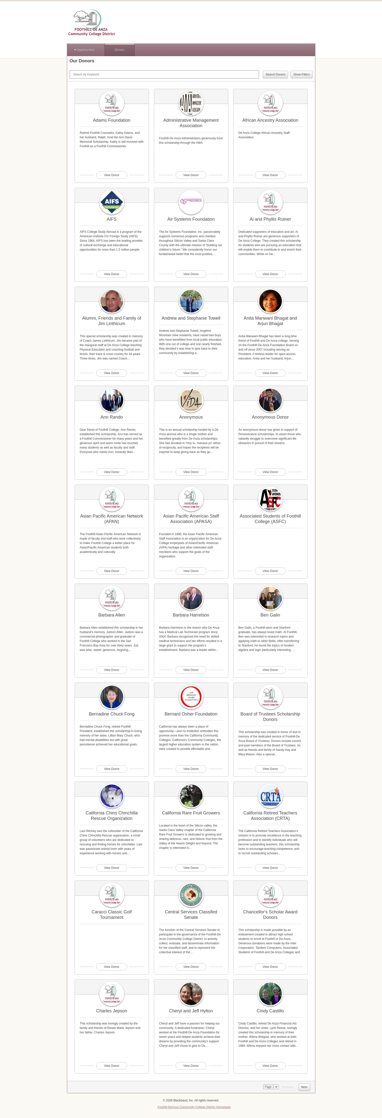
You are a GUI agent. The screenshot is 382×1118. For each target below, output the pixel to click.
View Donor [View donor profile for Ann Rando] (111, 472)
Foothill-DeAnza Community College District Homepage (194, 1107)
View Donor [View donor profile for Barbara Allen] (111, 670)
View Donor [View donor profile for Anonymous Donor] (270, 472)
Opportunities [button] (86, 50)
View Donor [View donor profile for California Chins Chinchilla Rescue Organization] (111, 868)
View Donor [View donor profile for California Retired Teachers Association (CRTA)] (270, 868)
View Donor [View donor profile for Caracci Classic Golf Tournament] (111, 967)
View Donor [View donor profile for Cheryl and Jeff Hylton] (191, 1066)
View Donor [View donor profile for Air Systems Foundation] (191, 274)
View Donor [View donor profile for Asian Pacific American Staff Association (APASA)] (191, 571)
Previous (288, 1087)
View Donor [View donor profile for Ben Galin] (270, 670)
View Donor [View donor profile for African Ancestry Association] (270, 175)
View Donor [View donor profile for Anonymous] (191, 472)
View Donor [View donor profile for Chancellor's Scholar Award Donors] (270, 967)
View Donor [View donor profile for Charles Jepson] (111, 1066)
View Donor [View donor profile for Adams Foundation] (111, 175)
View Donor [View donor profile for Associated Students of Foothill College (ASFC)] (270, 571)
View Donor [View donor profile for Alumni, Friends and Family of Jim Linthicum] (111, 373)
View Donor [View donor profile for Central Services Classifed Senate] (191, 967)
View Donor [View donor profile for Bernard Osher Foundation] (191, 769)
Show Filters (301, 74)
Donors (119, 50)
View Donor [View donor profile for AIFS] (111, 274)
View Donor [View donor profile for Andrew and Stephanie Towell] (191, 373)
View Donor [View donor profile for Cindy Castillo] (270, 1066)
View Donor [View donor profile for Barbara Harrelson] (191, 670)
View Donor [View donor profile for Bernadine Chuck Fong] (111, 769)
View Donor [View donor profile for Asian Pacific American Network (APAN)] (111, 571)
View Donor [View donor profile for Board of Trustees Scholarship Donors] (270, 769)
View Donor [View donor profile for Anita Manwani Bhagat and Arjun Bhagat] (270, 373)
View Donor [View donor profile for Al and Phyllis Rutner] (270, 274)
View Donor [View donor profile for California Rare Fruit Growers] (191, 868)
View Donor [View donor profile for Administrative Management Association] (191, 175)
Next (304, 1087)
